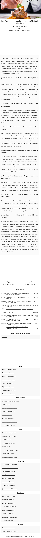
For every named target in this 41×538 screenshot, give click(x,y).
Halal (19, 28)
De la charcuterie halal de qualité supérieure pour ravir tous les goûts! (18, 324)
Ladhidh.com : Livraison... (8, 475)
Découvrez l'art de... (7, 404)
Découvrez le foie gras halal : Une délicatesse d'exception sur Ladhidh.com (17, 294)
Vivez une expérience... (8, 482)
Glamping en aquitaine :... (8, 513)
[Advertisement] (19, 43)
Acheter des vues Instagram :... (10, 376)
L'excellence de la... (7, 415)
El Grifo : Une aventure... (8, 503)
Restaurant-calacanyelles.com (16, 536)
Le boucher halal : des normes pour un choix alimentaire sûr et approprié (17, 320)
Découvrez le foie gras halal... (9, 432)
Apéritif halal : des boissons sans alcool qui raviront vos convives (8, 284)
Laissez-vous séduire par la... (9, 422)
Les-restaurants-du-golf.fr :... (9, 471)
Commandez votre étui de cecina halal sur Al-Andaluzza (17, 298)
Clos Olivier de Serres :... (8, 496)
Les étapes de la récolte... (8, 443)
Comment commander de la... (9, 457)
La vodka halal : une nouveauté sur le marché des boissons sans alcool (31, 284)
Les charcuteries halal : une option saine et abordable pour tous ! (17, 327)
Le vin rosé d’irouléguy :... (8, 379)
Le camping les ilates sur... (8, 520)
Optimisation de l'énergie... (8, 393)
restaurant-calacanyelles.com (20, 26)
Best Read (4, 337)
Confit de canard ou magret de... (10, 531)
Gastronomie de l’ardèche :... (9, 517)
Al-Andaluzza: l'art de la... (8, 418)
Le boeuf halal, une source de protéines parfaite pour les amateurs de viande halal (19, 309)
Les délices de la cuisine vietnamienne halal (17, 312)
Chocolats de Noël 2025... (8, 383)
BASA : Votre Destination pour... (10, 468)
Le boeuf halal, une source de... (10, 450)
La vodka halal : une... (7, 439)
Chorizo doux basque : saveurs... (10, 401)
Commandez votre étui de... (9, 436)
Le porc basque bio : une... (8, 425)
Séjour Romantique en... (8, 386)
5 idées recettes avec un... (8, 527)
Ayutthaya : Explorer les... (8, 499)
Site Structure (32, 536)
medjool (14, 203)
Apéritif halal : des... (7, 446)
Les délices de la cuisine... (8, 453)
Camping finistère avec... (8, 510)
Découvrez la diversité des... (9, 411)
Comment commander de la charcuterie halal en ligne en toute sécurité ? (19, 316)
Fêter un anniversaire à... (8, 478)
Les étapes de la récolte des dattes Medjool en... (19, 30)
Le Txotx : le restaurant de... (9, 485)
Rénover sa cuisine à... (8, 372)
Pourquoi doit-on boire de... (9, 390)
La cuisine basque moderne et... (10, 464)
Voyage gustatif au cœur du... (9, 408)
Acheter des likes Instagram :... (10, 369)
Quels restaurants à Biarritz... (9, 489)
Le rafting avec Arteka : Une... (9, 506)
